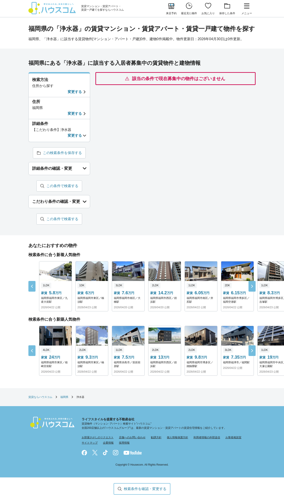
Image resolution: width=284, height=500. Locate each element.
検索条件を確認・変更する (145, 489)
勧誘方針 (156, 437)
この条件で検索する (62, 186)
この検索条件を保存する (62, 153)
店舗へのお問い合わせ (132, 437)
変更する (75, 92)
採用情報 (124, 442)
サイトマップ (90, 442)
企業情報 (108, 442)
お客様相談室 (233, 437)
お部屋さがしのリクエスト (98, 437)
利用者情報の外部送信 (206, 437)
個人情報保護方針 (177, 437)
